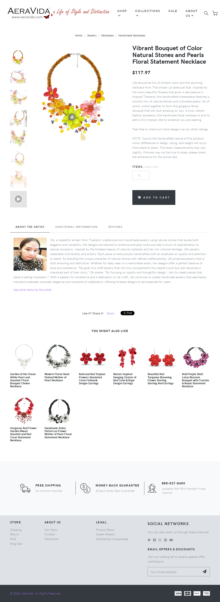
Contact (49, 534)
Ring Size (16, 543)
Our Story (51, 529)
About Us (192, 13)
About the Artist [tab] (29, 227)
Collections (147, 13)
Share (110, 313)
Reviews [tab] (115, 227)
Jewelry (91, 35)
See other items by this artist (32, 289)
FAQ (13, 539)
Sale (172, 11)
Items (145, 166)
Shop (122, 13)
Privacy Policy (105, 529)
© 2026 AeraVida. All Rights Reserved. (35, 593)
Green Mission (105, 534)
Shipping (15, 529)
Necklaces (107, 35)
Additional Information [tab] (76, 227)
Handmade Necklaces (131, 35)
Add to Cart (154, 197)
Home (78, 35)
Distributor (51, 539)
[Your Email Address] (174, 571)
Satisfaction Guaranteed (112, 539)
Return (14, 534)
